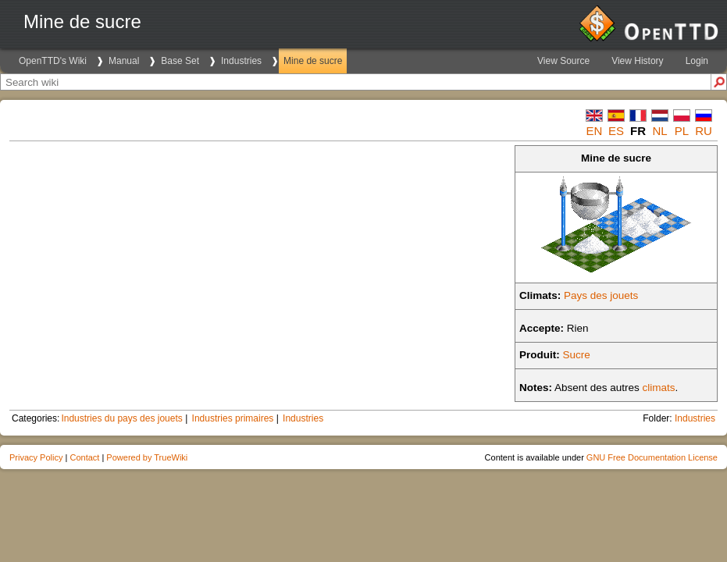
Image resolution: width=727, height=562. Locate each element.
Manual (124, 60)
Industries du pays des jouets (121, 418)
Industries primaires (233, 418)
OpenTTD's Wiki (53, 60)
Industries (241, 60)
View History (637, 60)
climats (659, 387)
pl (682, 130)
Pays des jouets (601, 295)
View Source (563, 60)
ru (703, 130)
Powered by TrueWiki (146, 457)
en (594, 130)
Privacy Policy (35, 457)
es (616, 130)
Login (697, 60)
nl (659, 130)
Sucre (576, 355)
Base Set (180, 60)
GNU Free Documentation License (652, 457)
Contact (84, 457)
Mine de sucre (312, 60)
